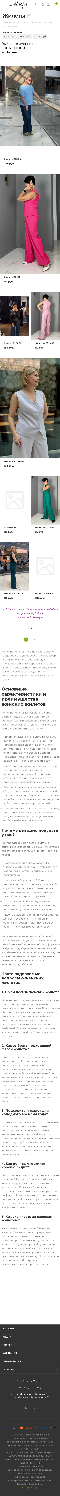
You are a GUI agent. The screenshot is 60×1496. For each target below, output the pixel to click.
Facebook (26, 1408)
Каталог (9, 1328)
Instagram (34, 1408)
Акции (7, 1336)
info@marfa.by (32, 1387)
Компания (10, 1353)
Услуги (7, 1345)
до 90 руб (9, 36)
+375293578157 (31, 1381)
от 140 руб (40, 36)
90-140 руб (24, 36)
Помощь (9, 1369)
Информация (12, 1361)
